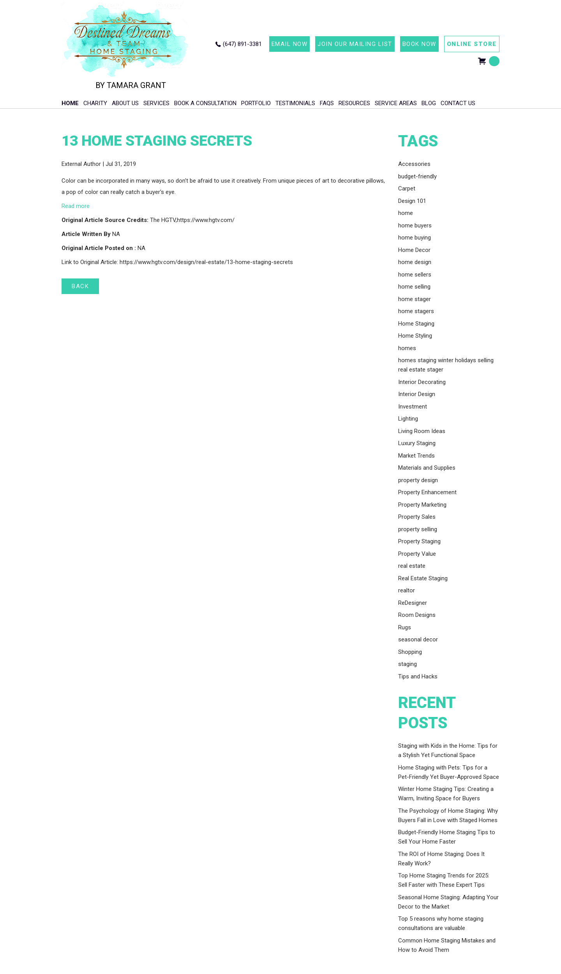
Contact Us (458, 103)
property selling (417, 529)
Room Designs (417, 614)
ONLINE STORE (472, 44)
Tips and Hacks (418, 676)
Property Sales (417, 516)
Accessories (414, 163)
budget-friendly (417, 176)
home (405, 213)
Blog (429, 103)
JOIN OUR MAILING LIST (355, 44)
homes (407, 348)
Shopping (410, 651)
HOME (70, 103)
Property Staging (419, 541)
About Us (125, 103)
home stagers (416, 311)
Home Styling (415, 335)
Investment (412, 406)
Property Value (417, 553)
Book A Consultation (205, 103)
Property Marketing (422, 504)
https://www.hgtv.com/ (206, 220)
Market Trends (416, 455)
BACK (80, 286)
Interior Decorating (422, 382)
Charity (95, 103)
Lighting (408, 418)
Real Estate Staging (423, 578)
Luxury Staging (417, 443)
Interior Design (416, 394)
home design (414, 262)
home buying (414, 237)
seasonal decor (418, 639)
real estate (411, 565)
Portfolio (256, 103)
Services (156, 103)
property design (418, 480)
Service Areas (396, 103)
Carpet (406, 188)
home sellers (414, 274)
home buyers (415, 225)
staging (407, 664)
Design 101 (412, 200)
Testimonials (295, 103)
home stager (414, 299)
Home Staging (416, 323)
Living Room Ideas (421, 431)
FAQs (327, 103)
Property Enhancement (427, 492)
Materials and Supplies (426, 467)
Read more (76, 206)
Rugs (404, 627)
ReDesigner (412, 602)
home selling (414, 286)
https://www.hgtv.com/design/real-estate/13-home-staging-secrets (206, 262)
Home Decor (414, 250)
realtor (406, 590)
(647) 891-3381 (242, 44)
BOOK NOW (419, 44)
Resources (354, 103)
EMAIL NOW (290, 44)
